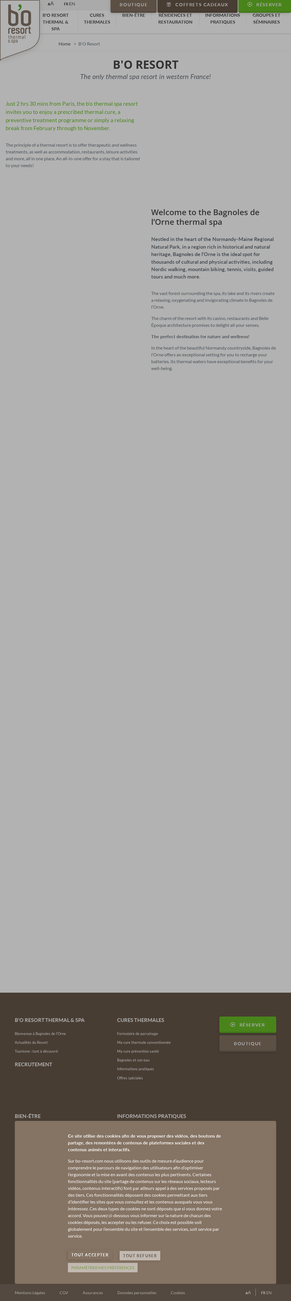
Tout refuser (140, 1258)
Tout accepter (90, 1258)
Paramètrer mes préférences (102, 1267)
